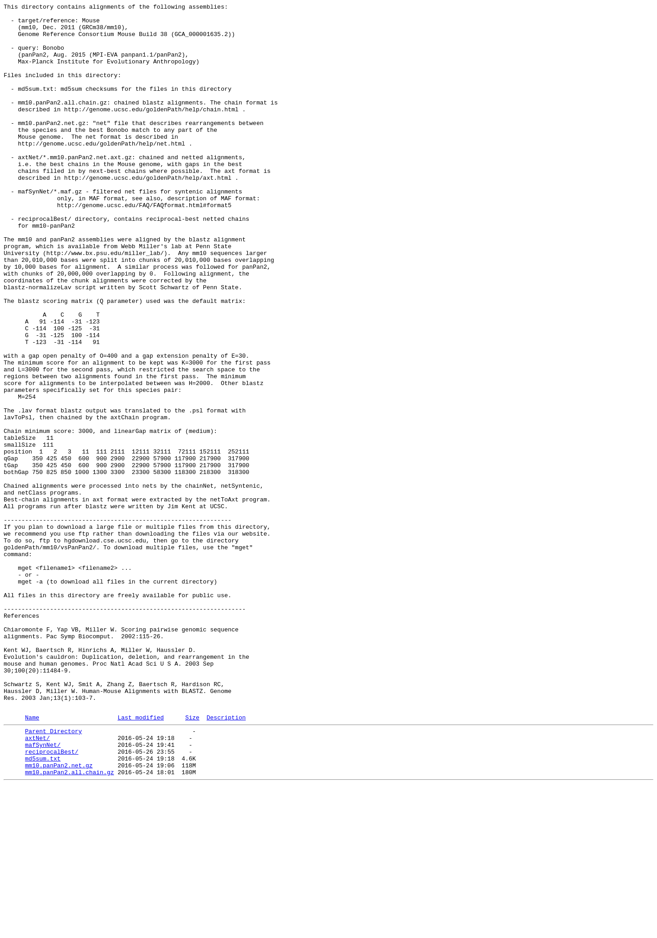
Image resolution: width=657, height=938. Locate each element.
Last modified (141, 859)
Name (32, 859)
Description (226, 859)
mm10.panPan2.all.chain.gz (69, 924)
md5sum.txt (43, 907)
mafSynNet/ (43, 891)
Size (192, 859)
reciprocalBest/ (51, 899)
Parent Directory (53, 874)
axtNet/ (37, 883)
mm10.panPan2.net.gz (59, 916)
